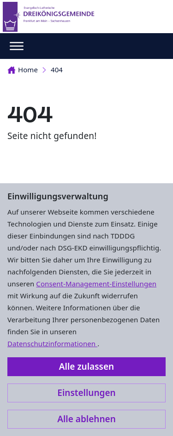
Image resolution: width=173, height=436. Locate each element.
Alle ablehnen (86, 419)
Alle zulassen (86, 366)
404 (57, 69)
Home (22, 69)
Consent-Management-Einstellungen (96, 283)
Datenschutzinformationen (52, 343)
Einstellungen (86, 393)
